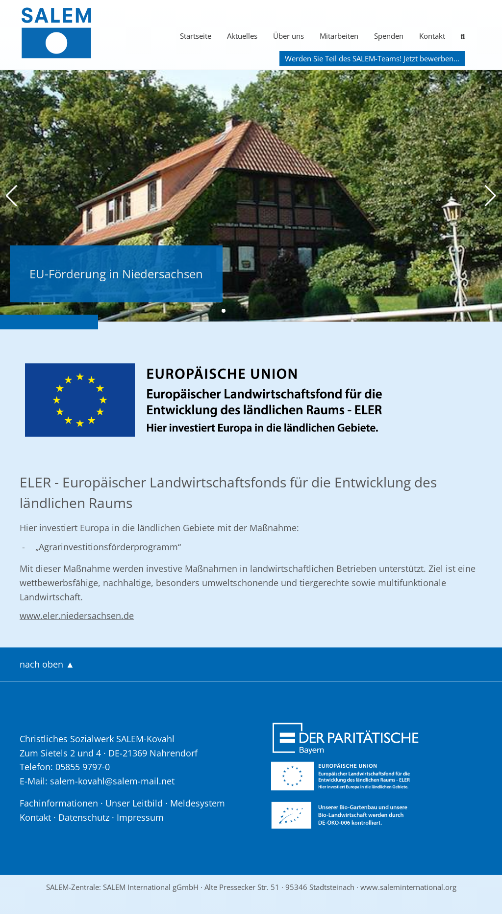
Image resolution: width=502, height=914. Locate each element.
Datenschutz (83, 817)
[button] (11, 196)
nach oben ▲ (47, 664)
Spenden (388, 36)
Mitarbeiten (339, 36)
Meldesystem (197, 803)
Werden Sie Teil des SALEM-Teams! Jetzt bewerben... (372, 58)
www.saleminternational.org (408, 887)
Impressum (140, 817)
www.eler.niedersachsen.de (77, 615)
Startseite (195, 36)
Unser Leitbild (134, 803)
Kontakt (432, 36)
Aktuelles (242, 36)
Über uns (288, 36)
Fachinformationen (59, 803)
